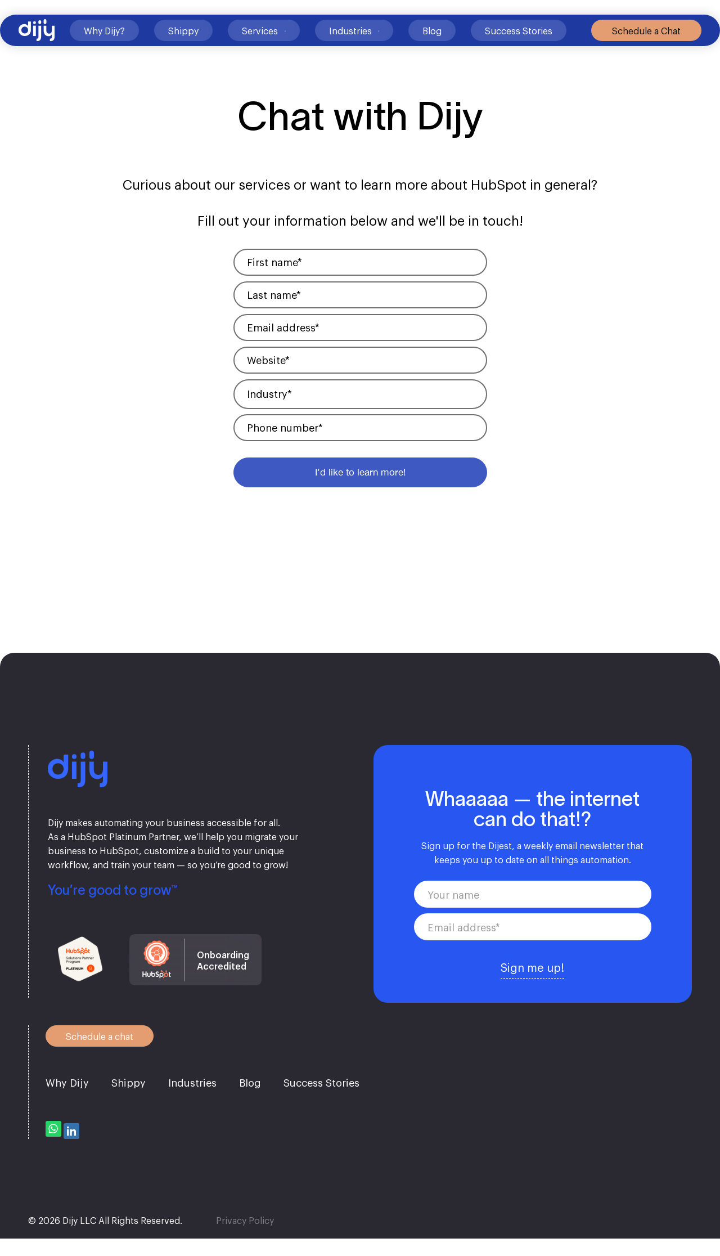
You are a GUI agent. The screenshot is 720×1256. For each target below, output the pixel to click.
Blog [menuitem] (250, 1104)
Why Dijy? (88, 49)
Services (253, 49)
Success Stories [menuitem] (321, 1104)
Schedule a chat (94, 1057)
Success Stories (495, 49)
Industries (342, 49)
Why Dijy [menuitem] (67, 1104)
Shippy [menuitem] (128, 1104)
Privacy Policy (245, 1237)
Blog (424, 49)
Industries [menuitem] (192, 1104)
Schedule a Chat (636, 49)
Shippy (176, 49)
